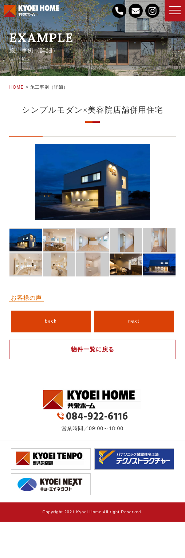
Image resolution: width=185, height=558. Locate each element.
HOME (16, 87)
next (134, 321)
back (51, 321)
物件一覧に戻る (92, 349)
